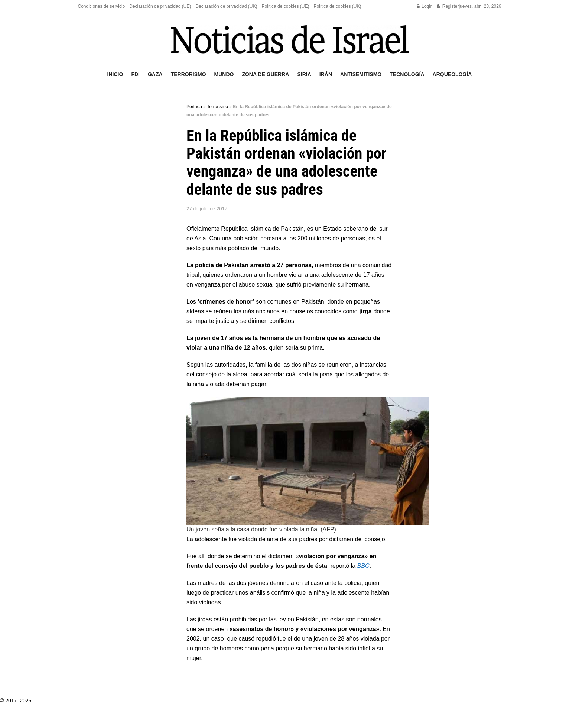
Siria (304, 74)
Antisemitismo (360, 74)
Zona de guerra (265, 74)
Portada (194, 106)
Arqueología (452, 74)
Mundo (224, 74)
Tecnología (407, 74)
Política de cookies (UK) (337, 6)
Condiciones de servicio (101, 6)
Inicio (115, 74)
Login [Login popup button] (425, 6)
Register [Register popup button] (448, 6)
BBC (363, 566)
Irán (325, 74)
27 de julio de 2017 (206, 208)
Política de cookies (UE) (285, 6)
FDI (135, 74)
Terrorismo (188, 74)
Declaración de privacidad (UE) (160, 6)
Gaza (155, 74)
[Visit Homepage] (290, 39)
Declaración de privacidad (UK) (226, 6)
